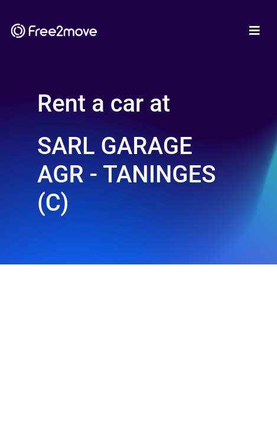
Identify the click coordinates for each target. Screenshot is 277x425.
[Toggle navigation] (255, 31)
